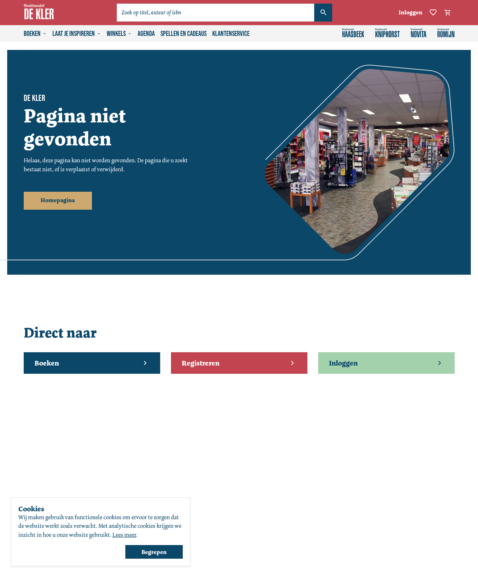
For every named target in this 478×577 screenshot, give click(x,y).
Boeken (35, 33)
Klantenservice (231, 33)
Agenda (146, 33)
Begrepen (154, 552)
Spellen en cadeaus (183, 33)
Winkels (119, 33)
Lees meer (124, 535)
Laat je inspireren (76, 33)
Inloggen (410, 12)
